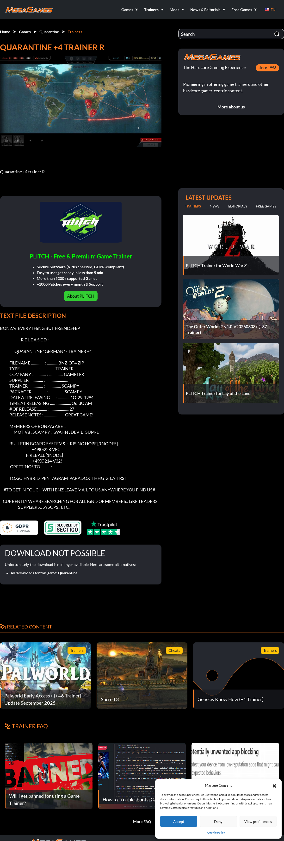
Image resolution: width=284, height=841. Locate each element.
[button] (274, 785)
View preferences (258, 821)
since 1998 (267, 67)
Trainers (75, 31)
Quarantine (49, 31)
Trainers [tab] (193, 206)
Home (5, 31)
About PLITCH (80, 296)
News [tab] (214, 206)
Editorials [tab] (237, 206)
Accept (178, 821)
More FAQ (142, 821)
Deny (218, 821)
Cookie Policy (216, 832)
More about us (231, 106)
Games (25, 31)
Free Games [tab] (266, 206)
